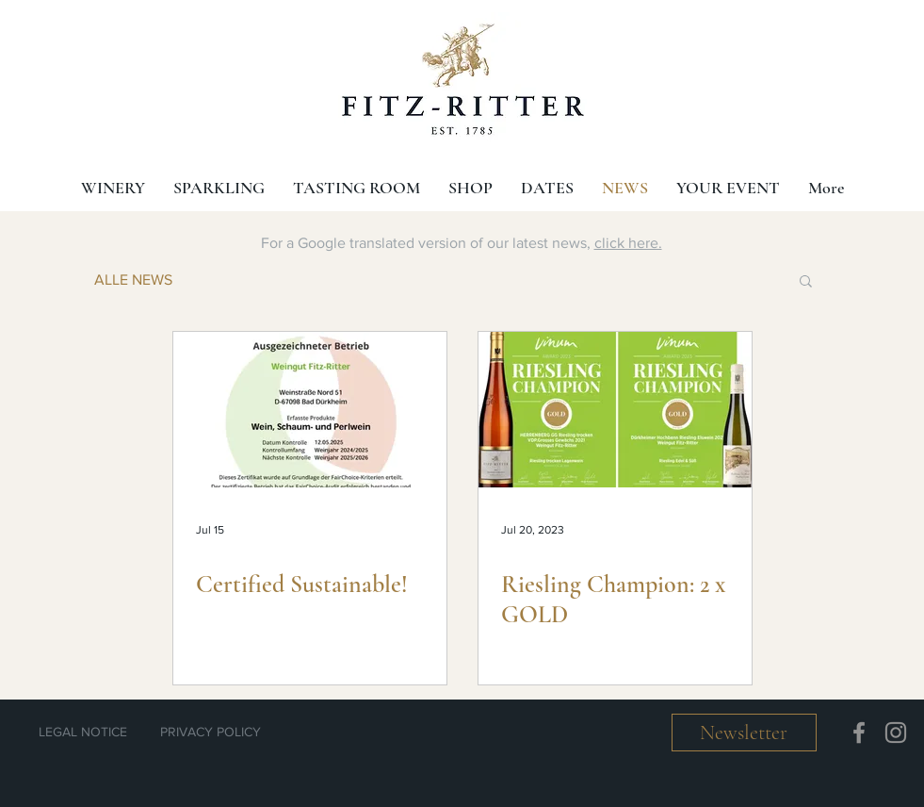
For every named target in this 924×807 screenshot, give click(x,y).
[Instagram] (896, 732)
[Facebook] (859, 732)
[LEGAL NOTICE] (83, 732)
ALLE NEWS (133, 280)
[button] (806, 282)
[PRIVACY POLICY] (211, 732)
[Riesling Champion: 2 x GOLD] (615, 409)
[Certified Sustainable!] (309, 409)
